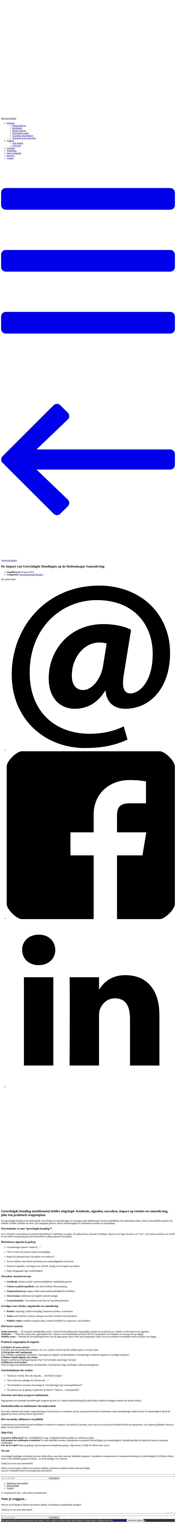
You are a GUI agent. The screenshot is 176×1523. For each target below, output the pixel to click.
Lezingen (11, 148)
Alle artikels (17, 143)
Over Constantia (14, 153)
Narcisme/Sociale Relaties (31, 574)
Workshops (12, 150)
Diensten (11, 123)
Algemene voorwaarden (17, 1483)
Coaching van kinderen (22, 135)
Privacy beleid (119, 1520)
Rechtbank (17, 128)
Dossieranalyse (19, 125)
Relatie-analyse (19, 130)
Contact (10, 158)
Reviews (10, 155)
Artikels (10, 140)
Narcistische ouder (20, 133)
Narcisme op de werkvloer (24, 138)
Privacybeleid (13, 1485)
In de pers (16, 145)
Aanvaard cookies (135, 1520)
